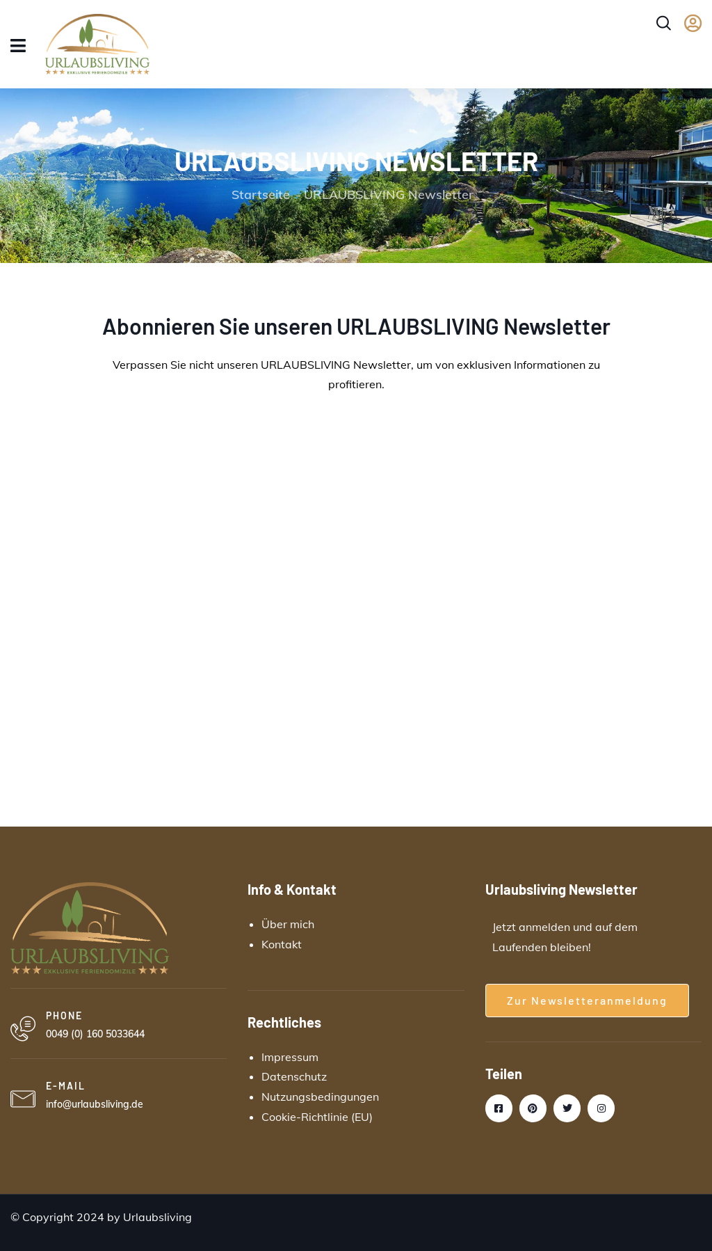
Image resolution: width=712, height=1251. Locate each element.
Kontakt (281, 944)
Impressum (289, 1057)
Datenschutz (294, 1076)
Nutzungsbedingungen (320, 1096)
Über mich (287, 924)
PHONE (64, 1015)
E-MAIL (66, 1086)
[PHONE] (22, 1029)
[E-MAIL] (22, 1099)
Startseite (261, 194)
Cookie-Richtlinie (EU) (317, 1117)
